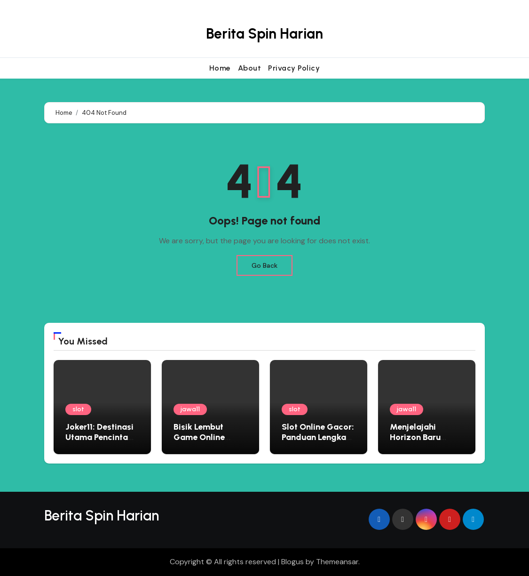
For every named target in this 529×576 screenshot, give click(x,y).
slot (78, 409)
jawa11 (190, 409)
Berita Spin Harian (264, 33)
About (249, 68)
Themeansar (337, 562)
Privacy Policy (294, 68)
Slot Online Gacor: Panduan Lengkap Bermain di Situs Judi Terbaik (318, 442)
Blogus (292, 562)
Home (220, 68)
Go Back (264, 265)
